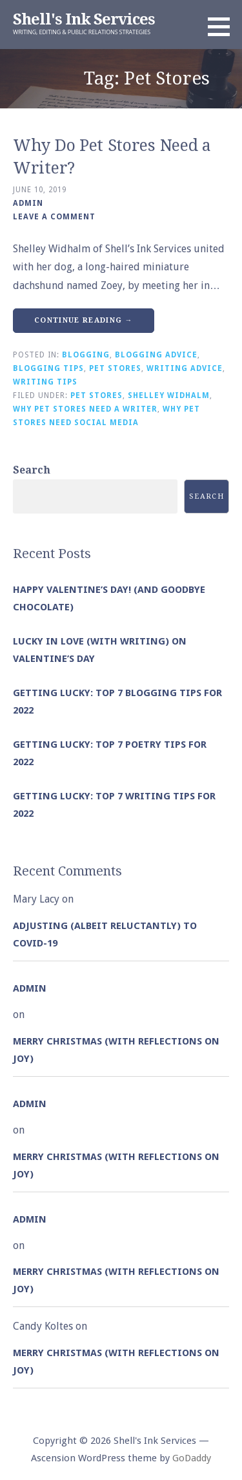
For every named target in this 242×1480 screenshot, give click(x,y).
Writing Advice (184, 368)
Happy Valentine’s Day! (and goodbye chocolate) (109, 598)
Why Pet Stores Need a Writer (85, 409)
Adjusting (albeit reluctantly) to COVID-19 (105, 934)
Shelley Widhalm (169, 395)
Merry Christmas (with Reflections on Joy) (116, 1050)
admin (28, 203)
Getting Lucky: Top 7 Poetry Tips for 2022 (110, 753)
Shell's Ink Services (84, 19)
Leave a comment (54, 216)
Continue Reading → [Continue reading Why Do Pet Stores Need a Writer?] (83, 320)
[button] (223, 26)
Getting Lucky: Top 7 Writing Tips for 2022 (114, 804)
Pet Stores (115, 368)
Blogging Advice (156, 354)
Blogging (86, 354)
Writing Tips (45, 381)
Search (31, 470)
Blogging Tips (48, 368)
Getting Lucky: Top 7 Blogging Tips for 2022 (117, 701)
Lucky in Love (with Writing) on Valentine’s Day (100, 650)
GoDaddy (191, 1458)
